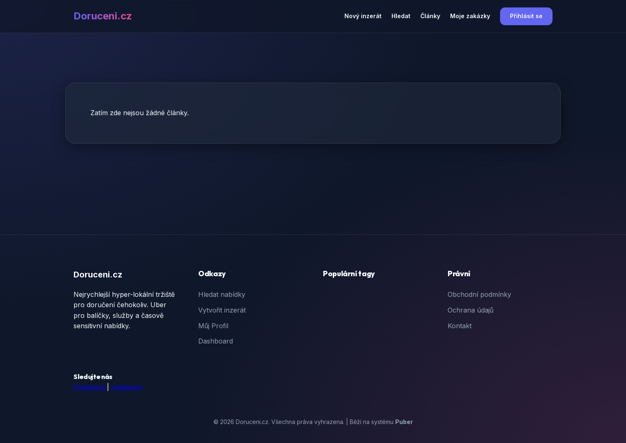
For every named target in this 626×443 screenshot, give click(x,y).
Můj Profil (213, 326)
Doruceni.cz (103, 16)
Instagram (126, 387)
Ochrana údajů (470, 310)
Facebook (89, 387)
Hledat (400, 15)
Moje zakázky (470, 15)
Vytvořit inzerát (222, 310)
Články (430, 15)
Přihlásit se (526, 15)
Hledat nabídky (221, 294)
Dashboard (215, 341)
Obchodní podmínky (479, 294)
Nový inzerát (363, 15)
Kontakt (460, 326)
